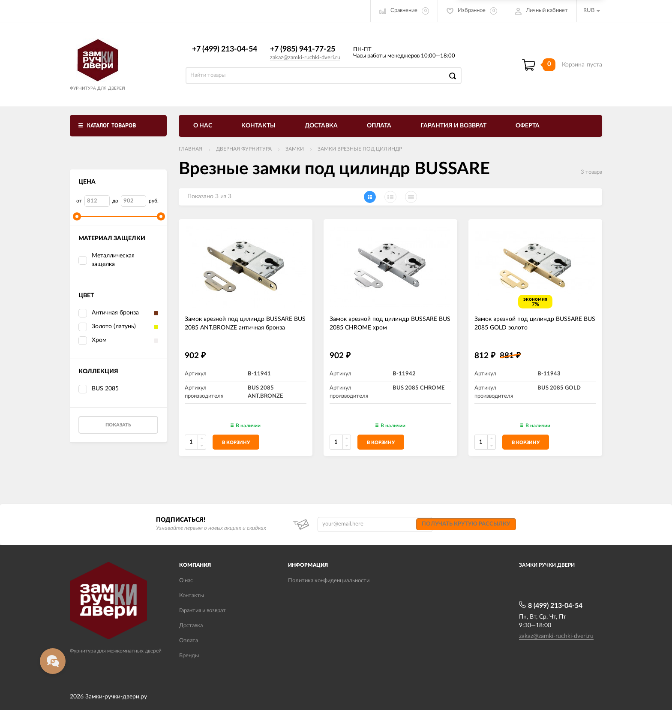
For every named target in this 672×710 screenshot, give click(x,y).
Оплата (379, 126)
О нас (202, 126)
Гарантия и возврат (453, 126)
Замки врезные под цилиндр (360, 148)
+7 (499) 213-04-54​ (224, 49)
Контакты (258, 126)
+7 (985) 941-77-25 (302, 49)
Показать (118, 425)
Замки (294, 148)
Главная (190, 148)
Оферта (528, 126)
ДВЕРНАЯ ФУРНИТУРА (244, 148)
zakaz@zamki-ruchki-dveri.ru (305, 57)
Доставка (321, 126)
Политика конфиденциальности (328, 580)
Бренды (189, 656)
